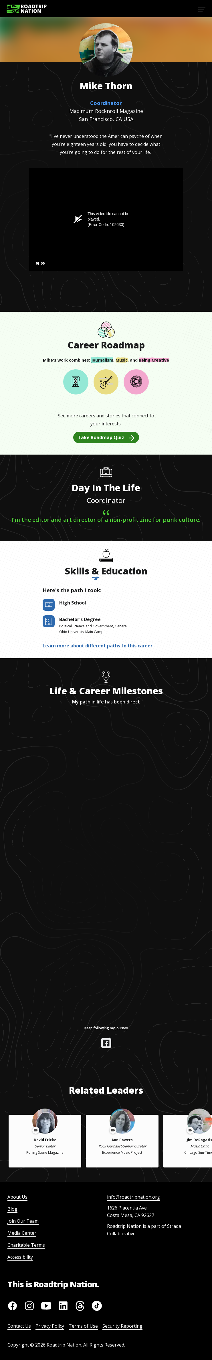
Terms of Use (83, 1326)
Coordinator (106, 103)
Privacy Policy (49, 1326)
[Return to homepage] (27, 9)
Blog (12, 1209)
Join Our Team (23, 1221)
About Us (17, 1197)
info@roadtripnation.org (133, 1197)
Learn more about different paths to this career (97, 646)
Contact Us (19, 1326)
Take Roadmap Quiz (106, 437)
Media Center (21, 1233)
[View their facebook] (106, 1043)
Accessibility (20, 1257)
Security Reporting (122, 1326)
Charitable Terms (26, 1245)
